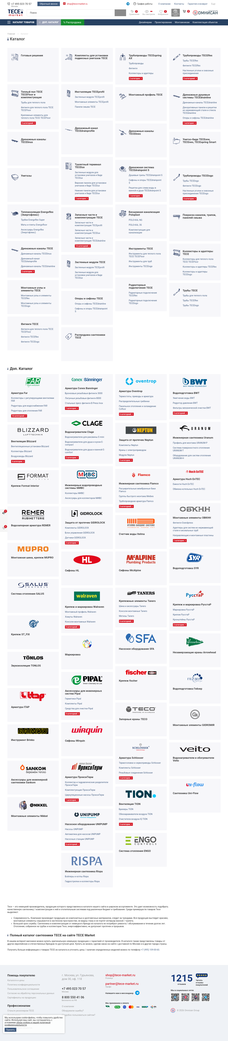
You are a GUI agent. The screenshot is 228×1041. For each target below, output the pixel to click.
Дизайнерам (145, 22)
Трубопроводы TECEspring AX (145, 57)
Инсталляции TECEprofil (89, 91)
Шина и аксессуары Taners (132, 606)
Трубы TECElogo (191, 181)
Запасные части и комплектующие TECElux (87, 231)
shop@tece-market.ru (77, 4)
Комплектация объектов (205, 22)
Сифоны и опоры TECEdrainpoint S (145, 181)
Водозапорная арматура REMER (30, 525)
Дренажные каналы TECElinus (33, 140)
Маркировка (72, 654)
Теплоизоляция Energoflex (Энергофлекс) (37, 213)
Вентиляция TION (130, 804)
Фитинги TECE (29, 324)
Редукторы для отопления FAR (26, 410)
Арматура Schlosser (131, 757)
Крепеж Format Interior (25, 485)
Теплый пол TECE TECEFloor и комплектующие (31, 94)
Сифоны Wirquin (75, 740)
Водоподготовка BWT (186, 393)
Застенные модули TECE (90, 262)
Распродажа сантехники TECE (90, 336)
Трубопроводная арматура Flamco (136, 501)
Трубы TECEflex (190, 60)
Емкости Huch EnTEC (183, 484)
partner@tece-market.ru (122, 985)
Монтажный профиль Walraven (80, 612)
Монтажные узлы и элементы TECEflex (36, 297)
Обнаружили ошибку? (73, 1010)
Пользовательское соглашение (23, 989)
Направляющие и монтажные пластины (193, 535)
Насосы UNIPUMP (74, 829)
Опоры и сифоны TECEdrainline (198, 118)
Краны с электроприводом (132, 450)
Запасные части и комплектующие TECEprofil (88, 224)
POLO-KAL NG (135, 220)
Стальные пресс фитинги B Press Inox (84, 403)
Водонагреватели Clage (79, 432)
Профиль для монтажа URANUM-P (190, 443)
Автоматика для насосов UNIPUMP (82, 834)
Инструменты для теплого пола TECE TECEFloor (145, 255)
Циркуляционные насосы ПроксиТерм (84, 795)
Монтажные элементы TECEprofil (91, 102)
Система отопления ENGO (135, 851)
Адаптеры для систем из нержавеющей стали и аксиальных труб (193, 529)
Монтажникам (182, 22)
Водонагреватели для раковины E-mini (84, 437)
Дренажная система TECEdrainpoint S (141, 168)
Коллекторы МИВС (74, 493)
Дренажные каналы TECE (37, 248)
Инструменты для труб (140, 261)
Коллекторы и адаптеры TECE (198, 252)
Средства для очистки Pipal (79, 708)
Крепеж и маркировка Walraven (84, 606)
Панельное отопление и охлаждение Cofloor (137, 407)
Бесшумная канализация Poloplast (144, 213)
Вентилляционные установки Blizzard (30, 446)
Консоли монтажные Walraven (80, 621)
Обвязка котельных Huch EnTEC (189, 489)
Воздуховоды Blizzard (22, 456)
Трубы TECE (190, 290)
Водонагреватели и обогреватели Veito (193, 759)
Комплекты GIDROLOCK (77, 528)
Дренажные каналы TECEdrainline (200, 102)
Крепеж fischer (128, 680)
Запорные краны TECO (133, 719)
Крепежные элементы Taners (137, 601)
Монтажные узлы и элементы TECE (33, 289)
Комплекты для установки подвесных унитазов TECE (91, 57)
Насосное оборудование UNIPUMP (86, 824)
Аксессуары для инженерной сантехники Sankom (29, 781)
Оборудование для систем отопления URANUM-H (192, 456)
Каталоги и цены (15, 980)
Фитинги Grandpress (183, 523)
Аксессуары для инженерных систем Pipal (83, 692)
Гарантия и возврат (198, 4)
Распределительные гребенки (134, 401)
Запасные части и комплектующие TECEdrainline (90, 239)
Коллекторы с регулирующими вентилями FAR (32, 399)
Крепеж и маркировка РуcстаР (192, 604)
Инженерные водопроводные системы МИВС (83, 486)
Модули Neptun (126, 455)
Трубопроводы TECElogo (198, 175)
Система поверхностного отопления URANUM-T (191, 449)
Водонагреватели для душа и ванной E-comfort (85, 451)
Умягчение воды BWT (184, 398)
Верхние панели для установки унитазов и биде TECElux (90, 184)
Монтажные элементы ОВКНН (192, 517)
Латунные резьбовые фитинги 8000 (83, 398)
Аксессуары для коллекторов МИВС (83, 498)
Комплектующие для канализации (139, 231)
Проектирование (163, 22)
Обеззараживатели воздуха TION (136, 814)
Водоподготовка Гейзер (187, 688)
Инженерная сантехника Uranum (193, 437)
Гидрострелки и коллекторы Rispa (82, 881)
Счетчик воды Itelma (132, 534)
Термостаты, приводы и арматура (136, 396)
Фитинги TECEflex (191, 65)
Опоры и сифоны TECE (89, 298)
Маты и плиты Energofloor (34, 225)
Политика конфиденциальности (23, 984)
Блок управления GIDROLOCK (80, 533)
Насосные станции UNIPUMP (79, 839)
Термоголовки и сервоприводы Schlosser (140, 763)
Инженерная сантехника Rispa (84, 871)
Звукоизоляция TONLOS (26, 665)
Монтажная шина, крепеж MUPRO (32, 557)
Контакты (179, 4)
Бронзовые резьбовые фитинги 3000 (83, 393)
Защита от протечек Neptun (136, 440)
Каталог (24, 34)
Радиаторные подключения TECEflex (143, 294)
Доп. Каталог (49, 22)
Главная (11, 34)
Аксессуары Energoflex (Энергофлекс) (32, 231)
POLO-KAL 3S (135, 225)
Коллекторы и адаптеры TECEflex (199, 267)
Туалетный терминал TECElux (88, 166)
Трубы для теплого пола (33, 102)
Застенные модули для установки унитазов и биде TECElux (88, 175)
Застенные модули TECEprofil (89, 97)
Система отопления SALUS (27, 593)
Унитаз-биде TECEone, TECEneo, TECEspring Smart (199, 140)
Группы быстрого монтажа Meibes (136, 496)
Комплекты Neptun (128, 445)
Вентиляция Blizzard (23, 441)
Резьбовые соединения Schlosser (136, 772)
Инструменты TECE (141, 248)
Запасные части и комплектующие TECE (89, 216)
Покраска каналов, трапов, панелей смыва (199, 216)
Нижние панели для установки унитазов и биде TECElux (90, 192)
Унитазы (26, 175)
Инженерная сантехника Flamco (139, 483)
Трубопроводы (136, 63)
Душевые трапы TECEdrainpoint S (145, 175)
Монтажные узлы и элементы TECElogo (36, 304)
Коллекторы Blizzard (21, 451)
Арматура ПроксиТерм (79, 777)
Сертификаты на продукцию (21, 997)
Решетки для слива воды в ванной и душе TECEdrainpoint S (145, 189)
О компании (164, 4)
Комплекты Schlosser (130, 768)
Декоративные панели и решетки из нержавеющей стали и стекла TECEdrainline (200, 110)
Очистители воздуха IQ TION (133, 819)
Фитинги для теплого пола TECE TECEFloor (37, 108)
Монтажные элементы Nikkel (29, 816)
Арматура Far (19, 393)
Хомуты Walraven (73, 617)
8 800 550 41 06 (73, 999)
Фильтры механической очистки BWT (192, 408)
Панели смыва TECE (85, 107)
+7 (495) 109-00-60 (150, 949)
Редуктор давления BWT (185, 403)
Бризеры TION (126, 809)
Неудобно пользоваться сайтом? (78, 1015)
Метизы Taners (126, 616)
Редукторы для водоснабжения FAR (29, 406)
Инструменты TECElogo (141, 266)
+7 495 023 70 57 (21, 3)
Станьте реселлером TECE (20, 1010)
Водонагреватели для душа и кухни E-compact (84, 443)
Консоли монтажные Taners (133, 611)
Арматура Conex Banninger (81, 388)
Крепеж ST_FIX (20, 634)
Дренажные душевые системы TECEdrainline (197, 96)
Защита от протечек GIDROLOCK (85, 522)
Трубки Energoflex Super (33, 220)
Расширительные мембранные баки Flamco (137, 490)
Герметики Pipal (73, 698)
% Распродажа (72, 22)
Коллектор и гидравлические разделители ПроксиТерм (86, 783)
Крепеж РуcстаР (181, 614)
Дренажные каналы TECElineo (141, 132)
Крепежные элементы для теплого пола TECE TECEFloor (35, 116)
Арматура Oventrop (131, 391)
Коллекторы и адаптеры (141, 73)
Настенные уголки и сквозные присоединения (198, 72)
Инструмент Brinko (22, 740)
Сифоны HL (72, 570)
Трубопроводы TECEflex (197, 55)
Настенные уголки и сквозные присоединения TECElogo (198, 192)
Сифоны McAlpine (130, 570)
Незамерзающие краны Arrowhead (194, 652)
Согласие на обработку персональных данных (30, 993)
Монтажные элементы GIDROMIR (194, 725)
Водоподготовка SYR (186, 568)
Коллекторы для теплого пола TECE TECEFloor (198, 260)
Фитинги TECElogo (192, 186)
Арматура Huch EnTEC (186, 479)
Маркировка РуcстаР (183, 609)
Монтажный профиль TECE (146, 94)
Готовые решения (32, 55)
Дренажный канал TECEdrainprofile (86, 129)
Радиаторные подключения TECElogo (143, 301)
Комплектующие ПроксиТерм (80, 790)
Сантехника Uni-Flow (185, 793)
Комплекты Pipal (73, 703)
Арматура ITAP (20, 707)
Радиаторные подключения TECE (141, 286)
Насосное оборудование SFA (136, 648)
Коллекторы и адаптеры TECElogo (195, 273)
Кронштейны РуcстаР (184, 619)
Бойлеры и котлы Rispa (77, 876)
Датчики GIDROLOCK (75, 537)
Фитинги (133, 68)
